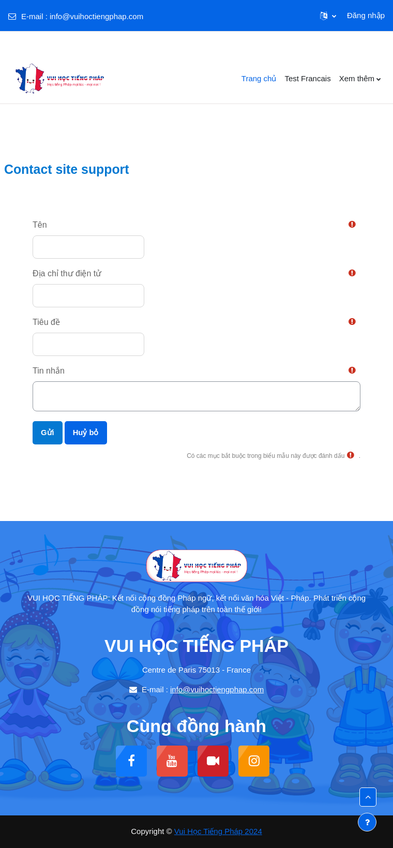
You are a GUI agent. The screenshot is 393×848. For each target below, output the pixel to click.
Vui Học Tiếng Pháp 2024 (218, 831)
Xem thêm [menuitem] (356, 78)
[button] (328, 15)
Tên (40, 224)
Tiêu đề (46, 322)
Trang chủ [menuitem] (259, 78)
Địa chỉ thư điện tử (67, 273)
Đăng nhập (366, 15)
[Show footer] (367, 822)
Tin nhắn (49, 370)
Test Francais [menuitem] (307, 78)
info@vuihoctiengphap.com (96, 16)
